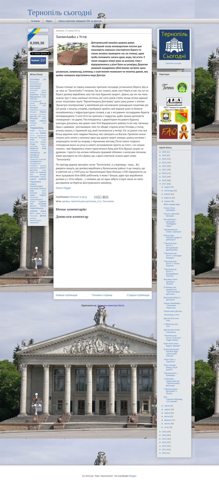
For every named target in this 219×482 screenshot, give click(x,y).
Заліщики (34, 108)
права (44, 193)
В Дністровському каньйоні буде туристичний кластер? (171, 352)
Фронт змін (34, 133)
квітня (167, 416)
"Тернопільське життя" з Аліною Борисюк (172, 263)
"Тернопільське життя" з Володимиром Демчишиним (171, 246)
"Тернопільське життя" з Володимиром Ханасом (171, 272)
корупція (42, 172)
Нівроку (43, 121)
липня (167, 406)
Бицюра (43, 94)
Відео (49, 21)
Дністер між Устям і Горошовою (172, 331)
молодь (43, 174)
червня (167, 409)
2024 (164, 159)
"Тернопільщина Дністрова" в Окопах (170, 391)
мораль (43, 177)
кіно (31, 174)
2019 (164, 177)
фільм (43, 215)
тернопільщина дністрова (83, 201)
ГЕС (44, 97)
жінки (44, 170)
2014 (164, 439)
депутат (43, 168)
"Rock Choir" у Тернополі (170, 360)
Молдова (34, 118)
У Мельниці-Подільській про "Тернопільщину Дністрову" (172, 382)
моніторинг (34, 177)
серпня (167, 201)
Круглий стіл (35, 116)
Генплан (33, 99)
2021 (164, 170)
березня (168, 420)
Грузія (32, 103)
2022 (164, 166)
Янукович (42, 137)
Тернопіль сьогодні (60, 12)
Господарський (35, 101)
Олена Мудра (63, 188)
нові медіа (34, 188)
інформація (34, 222)
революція (34, 197)
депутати (34, 170)
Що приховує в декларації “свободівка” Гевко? (170, 222)
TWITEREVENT (36, 84)
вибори (43, 142)
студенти (42, 201)
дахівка (66, 201)
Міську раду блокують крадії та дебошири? (173, 237)
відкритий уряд (38, 148)
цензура (33, 218)
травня (167, 413)
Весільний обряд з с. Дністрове (172, 299)
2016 (164, 432)
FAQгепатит (34, 82)
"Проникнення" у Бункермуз (171, 374)
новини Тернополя (38, 180)
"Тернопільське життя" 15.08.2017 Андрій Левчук (172, 338)
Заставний (42, 110)
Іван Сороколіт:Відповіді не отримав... (173, 399)
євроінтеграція (35, 220)
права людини (38, 195)
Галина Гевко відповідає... (170, 209)
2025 (164, 155)
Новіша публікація (66, 295)
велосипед (34, 142)
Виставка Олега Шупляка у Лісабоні (170, 281)
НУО (44, 118)
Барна (43, 92)
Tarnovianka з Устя (171, 315)
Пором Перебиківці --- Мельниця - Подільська (173, 305)
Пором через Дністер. (173, 311)
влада (32, 144)
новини (33, 179)
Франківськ (42, 131)
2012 (164, 446)
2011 (164, 449)
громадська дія (38, 153)
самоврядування (36, 199)
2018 (164, 180)
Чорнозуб (33, 137)
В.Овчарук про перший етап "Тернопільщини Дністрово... (172, 290)
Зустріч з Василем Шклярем (171, 215)
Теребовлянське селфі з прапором (172, 231)
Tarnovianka (108, 201)
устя (99, 201)
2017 (164, 184)
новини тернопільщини (36, 185)
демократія (34, 168)
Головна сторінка (102, 295)
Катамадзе (42, 114)
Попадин (33, 123)
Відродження (35, 97)
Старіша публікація (138, 295)
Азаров (32, 92)
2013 (164, 442)
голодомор (34, 150)
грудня (167, 187)
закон (32, 172)
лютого (167, 424)
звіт (36, 172)
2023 (164, 163)
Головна (35, 21)
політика (33, 193)
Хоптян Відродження (38, 135)
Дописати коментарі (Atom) (110, 305)
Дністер (43, 103)
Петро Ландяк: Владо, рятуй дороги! (170, 367)
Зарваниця (34, 110)
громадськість (36, 161)
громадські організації (34, 156)
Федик (32, 131)
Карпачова (33, 114)
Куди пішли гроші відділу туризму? (172, 345)
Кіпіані (44, 116)
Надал (32, 121)
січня (166, 427)
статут (32, 201)
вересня (168, 198)
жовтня (167, 194)
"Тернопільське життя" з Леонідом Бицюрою (172, 255)
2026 (164, 152)
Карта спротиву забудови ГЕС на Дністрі (80, 21)
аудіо (44, 140)
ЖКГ (44, 105)
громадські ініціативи (38, 159)
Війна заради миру (172, 204)
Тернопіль (36, 127)
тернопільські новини (36, 209)
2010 (164, 453)
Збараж (43, 112)
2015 (164, 435)
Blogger (132, 476)
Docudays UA (38, 79)
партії (44, 191)
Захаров (33, 112)
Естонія (33, 105)
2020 (164, 173)
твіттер (43, 206)
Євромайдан (35, 86)
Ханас (43, 133)
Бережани (34, 95)
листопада (169, 191)
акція (32, 140)
